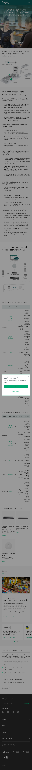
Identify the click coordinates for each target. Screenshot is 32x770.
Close (28, 376)
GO (16, 386)
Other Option (16, 391)
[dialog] (16, 385)
